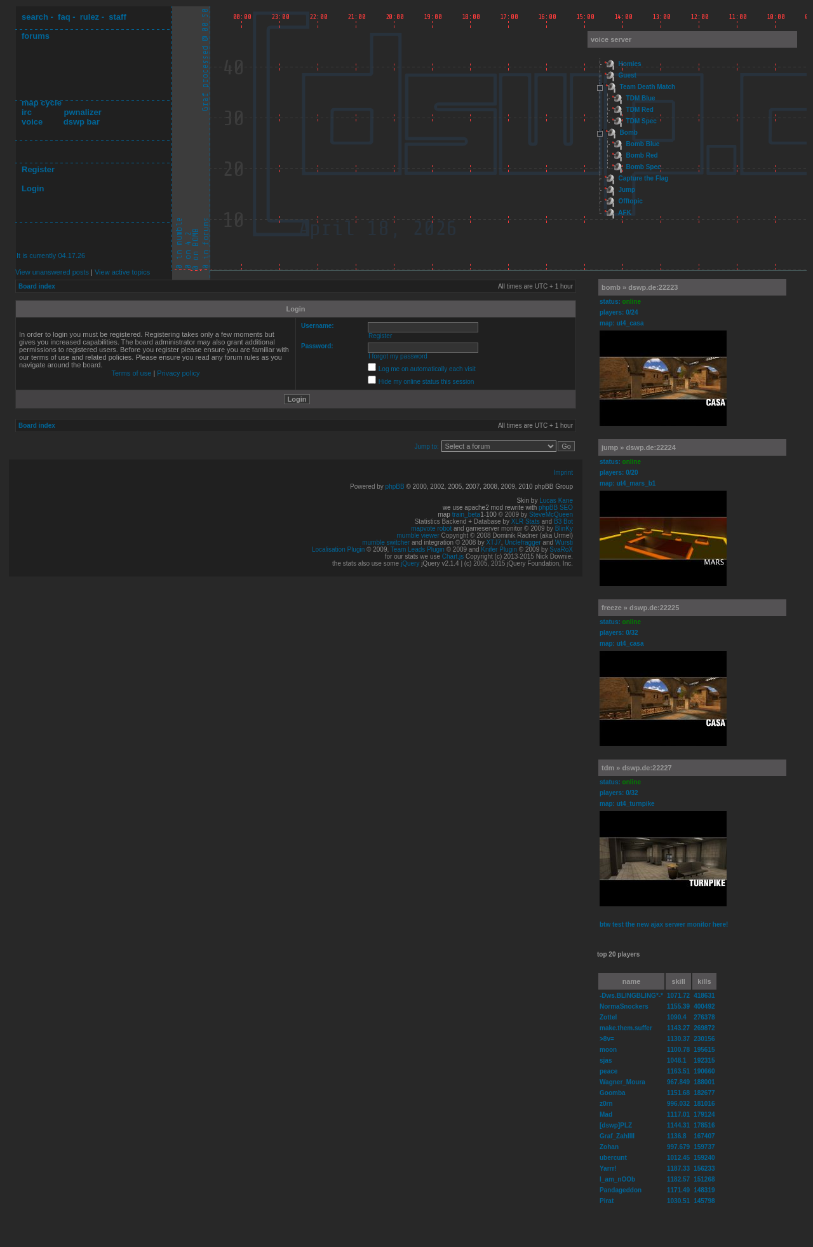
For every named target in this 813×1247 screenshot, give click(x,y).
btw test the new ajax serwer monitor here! (664, 924)
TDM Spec (641, 121)
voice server (611, 39)
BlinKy (564, 528)
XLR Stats (525, 521)
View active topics (122, 272)
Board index (36, 286)
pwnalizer (82, 112)
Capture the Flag (644, 178)
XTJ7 (493, 542)
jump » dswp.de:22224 (638, 447)
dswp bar (82, 121)
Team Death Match (648, 86)
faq (64, 17)
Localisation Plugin (338, 549)
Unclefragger (522, 542)
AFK (624, 212)
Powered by (368, 486)
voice (32, 121)
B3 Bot (563, 521)
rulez (89, 17)
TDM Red (640, 109)
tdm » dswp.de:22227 (636, 768)
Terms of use (131, 373)
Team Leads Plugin (418, 549)
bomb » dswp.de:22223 (639, 287)
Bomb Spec (643, 166)
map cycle (42, 102)
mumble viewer (418, 535)
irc (27, 112)
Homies (630, 63)
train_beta (466, 514)
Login (33, 188)
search (35, 17)
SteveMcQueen (551, 514)
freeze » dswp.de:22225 (640, 607)
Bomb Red (642, 155)
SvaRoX (561, 549)
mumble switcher (386, 542)
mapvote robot (431, 528)
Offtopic (631, 201)
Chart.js (453, 556)
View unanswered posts (52, 272)
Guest (627, 75)
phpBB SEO (556, 507)
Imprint (563, 472)
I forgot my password (397, 356)
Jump (627, 189)
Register (38, 169)
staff (117, 17)
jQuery (410, 563)
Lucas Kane (556, 500)
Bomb (629, 132)
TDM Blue (640, 98)
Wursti (564, 542)
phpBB (395, 486)
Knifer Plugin (499, 549)
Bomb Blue (643, 143)
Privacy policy (178, 373)
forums (36, 36)
